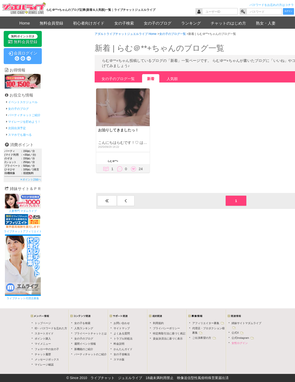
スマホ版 (119, 359)
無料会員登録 (51, 23)
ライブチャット (102, 378)
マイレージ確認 (44, 364)
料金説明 (119, 343)
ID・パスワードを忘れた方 (51, 328)
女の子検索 (124, 23)
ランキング (191, 23)
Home (24, 23)
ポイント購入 (43, 338)
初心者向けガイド (88, 23)
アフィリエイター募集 (208, 323)
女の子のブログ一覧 (118, 79)
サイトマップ (122, 328)
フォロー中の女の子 (47, 349)
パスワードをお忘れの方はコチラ (272, 5)
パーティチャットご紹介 (24, 115)
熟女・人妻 (266, 23)
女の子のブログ (157, 23)
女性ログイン (240, 342)
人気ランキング (83, 328)
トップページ (43, 323)
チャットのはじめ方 (228, 23)
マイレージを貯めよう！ (24, 121)
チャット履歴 (43, 354)
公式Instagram (243, 337)
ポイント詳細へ (31, 179)
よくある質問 (122, 333)
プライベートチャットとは (90, 333)
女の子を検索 (82, 323)
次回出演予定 (17, 128)
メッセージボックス (47, 359)
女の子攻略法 (122, 354)
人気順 (172, 79)
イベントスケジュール (23, 102)
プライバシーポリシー (166, 328)
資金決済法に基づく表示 (168, 338)
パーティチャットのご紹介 (90, 354)
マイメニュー (43, 343)
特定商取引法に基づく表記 (169, 333)
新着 (150, 79)
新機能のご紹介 (83, 349)
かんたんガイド (123, 349)
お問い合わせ (122, 323)
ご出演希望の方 (204, 337)
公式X (237, 332)
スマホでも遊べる (20, 134)
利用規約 (158, 323)
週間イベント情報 (85, 343)
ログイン (288, 11)
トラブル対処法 (123, 338)
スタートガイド (44, 333)
